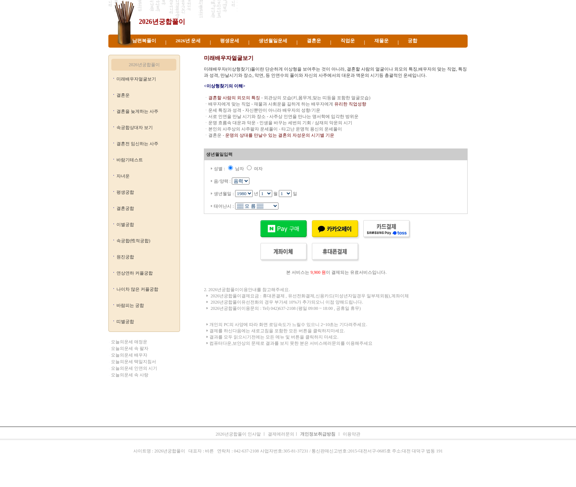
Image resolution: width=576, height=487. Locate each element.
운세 (239, 477)
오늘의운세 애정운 (129, 341)
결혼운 (314, 40)
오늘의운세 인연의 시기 (134, 368)
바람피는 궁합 (130, 305)
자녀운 (123, 176)
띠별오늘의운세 (218, 477)
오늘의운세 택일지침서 (133, 361)
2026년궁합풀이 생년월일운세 (315, 51)
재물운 (381, 40)
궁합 (412, 40)
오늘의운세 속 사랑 (129, 374)
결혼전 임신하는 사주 (137, 143)
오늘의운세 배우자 (129, 355)
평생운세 (229, 40)
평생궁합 (125, 192)
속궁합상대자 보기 (134, 127)
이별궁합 (125, 224)
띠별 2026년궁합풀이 (195, 51)
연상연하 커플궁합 (134, 273)
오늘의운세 (191, 477)
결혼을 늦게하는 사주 (137, 111)
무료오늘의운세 (313, 477)
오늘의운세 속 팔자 (129, 348)
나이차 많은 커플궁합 (137, 289)
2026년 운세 (188, 40)
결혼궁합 (125, 208)
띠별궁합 (125, 321)
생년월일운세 (273, 40)
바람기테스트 (129, 159)
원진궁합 (125, 256)
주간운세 (339, 477)
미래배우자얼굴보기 (136, 79)
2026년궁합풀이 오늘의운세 (406, 51)
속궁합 (366, 477)
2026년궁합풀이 (162, 21)
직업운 (348, 40)
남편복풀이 (144, 40)
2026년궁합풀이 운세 (239, 51)
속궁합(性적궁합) (133, 240)
